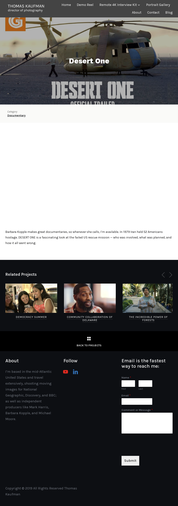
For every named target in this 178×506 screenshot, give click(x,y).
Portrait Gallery (158, 5)
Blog (169, 12)
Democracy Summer (31, 317)
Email (126, 395)
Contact (153, 12)
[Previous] (164, 274)
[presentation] (148, 450)
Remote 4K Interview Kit (118, 5)
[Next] (170, 274)
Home (66, 5)
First (124, 389)
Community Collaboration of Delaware (90, 318)
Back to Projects (89, 345)
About (136, 12)
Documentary (16, 115)
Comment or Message (137, 410)
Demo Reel (85, 5)
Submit (130, 461)
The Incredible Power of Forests (148, 318)
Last (141, 389)
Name (126, 377)
